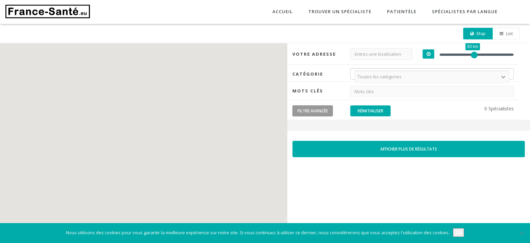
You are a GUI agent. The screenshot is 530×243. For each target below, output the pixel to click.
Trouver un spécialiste (339, 11)
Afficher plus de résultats (408, 149)
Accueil (282, 11)
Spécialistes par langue (464, 11)
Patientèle (401, 11)
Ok (458, 233)
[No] (521, 233)
